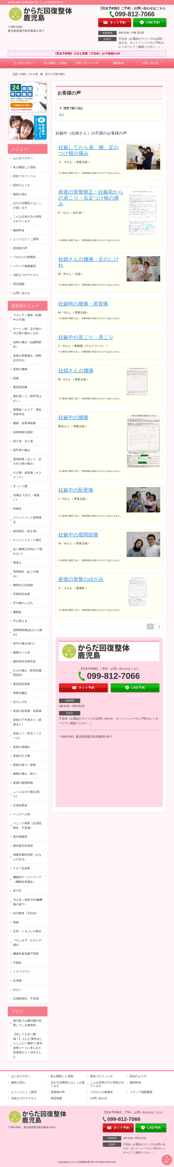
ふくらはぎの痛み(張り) (26, 794)
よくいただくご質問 (26, 239)
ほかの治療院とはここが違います (27, 205)
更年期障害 (20, 836)
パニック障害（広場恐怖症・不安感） (27, 825)
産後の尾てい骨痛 (24, 764)
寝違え (17, 562)
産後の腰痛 (20, 369)
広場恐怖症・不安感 (26, 998)
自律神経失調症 (23, 432)
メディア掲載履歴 (24, 266)
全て (61, 114)
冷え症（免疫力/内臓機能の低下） (27, 902)
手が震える (20, 620)
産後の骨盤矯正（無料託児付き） (27, 358)
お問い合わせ (150, 63)
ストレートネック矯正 (27, 540)
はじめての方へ (23, 63)
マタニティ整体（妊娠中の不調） (27, 317)
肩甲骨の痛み (21, 450)
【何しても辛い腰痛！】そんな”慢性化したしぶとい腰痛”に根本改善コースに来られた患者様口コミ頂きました (27, 1045)
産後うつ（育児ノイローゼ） (27, 736)
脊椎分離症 (20, 692)
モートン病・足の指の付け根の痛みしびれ (27, 331)
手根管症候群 (21, 593)
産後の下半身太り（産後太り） (27, 722)
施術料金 (118, 63)
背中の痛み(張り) (24, 643)
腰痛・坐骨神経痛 (24, 423)
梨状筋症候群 (21, 683)
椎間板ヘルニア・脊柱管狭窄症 (27, 412)
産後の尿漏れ (21, 746)
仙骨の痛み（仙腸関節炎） (27, 344)
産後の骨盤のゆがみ (81, 579)
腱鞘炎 (17, 612)
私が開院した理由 (55, 63)
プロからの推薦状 (24, 257)
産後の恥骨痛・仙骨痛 (27, 710)
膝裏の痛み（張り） (26, 773)
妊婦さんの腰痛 (76, 370)
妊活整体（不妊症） (26, 913)
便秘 (16, 922)
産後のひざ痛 (21, 755)
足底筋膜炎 (20, 805)
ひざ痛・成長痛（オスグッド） (27, 475)
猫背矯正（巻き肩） (26, 531)
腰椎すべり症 (21, 652)
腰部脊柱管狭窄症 (24, 661)
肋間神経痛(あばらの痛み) (27, 632)
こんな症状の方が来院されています (27, 219)
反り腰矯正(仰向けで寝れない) (27, 551)
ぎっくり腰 (20, 486)
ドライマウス (21, 971)
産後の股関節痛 (23, 782)
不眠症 (17, 962)
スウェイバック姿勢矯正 (27, 520)
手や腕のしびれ (23, 603)
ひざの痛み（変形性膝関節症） (27, 673)
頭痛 (16, 378)
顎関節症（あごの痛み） (26, 574)
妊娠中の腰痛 (73, 417)
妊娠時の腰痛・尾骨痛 (83, 303)
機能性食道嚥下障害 (26, 953)
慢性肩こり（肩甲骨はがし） (27, 398)
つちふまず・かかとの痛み (27, 942)
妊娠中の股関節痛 (78, 534)
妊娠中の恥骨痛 (75, 490)
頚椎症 (17, 508)
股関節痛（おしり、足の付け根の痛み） (27, 461)
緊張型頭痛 (20, 387)
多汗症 (17, 890)
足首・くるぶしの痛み (27, 931)
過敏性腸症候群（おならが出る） (27, 857)
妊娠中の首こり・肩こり (86, 337)
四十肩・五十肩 (23, 441)
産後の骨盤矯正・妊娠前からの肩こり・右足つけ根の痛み (90, 198)
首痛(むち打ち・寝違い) (26, 497)
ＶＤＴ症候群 (21, 868)
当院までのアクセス (26, 274)
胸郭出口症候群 (23, 585)
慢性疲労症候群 (23, 845)
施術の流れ (20, 194)
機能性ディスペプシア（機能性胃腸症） (27, 879)
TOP (15, 74)
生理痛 (17, 980)
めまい (17, 989)
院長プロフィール (87, 63)
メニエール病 (21, 814)
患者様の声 (20, 248)
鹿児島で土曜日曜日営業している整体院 (27, 1023)
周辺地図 (18, 283)
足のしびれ (20, 701)
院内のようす (21, 185)
